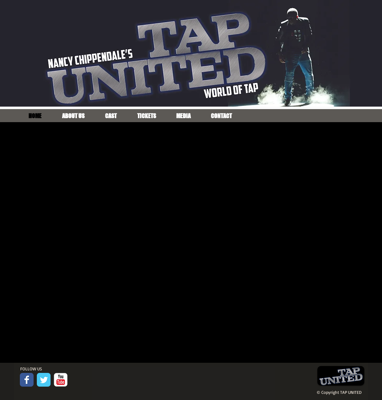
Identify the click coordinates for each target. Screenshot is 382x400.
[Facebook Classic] (27, 380)
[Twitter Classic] (44, 380)
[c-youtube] (61, 380)
